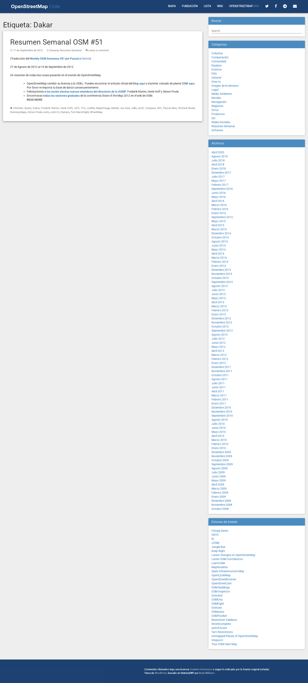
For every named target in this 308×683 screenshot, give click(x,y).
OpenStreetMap (244, 6)
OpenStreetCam (221, 583)
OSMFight (217, 603)
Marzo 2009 (219, 488)
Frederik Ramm (50, 108)
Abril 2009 (217, 484)
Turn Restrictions (222, 632)
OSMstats (217, 611)
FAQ (214, 73)
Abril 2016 (217, 201)
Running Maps (18, 112)
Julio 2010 (218, 423)
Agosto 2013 (219, 286)
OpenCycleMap (221, 575)
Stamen (64, 112)
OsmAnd (216, 595)
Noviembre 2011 (221, 371)
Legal (214, 89)
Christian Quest (22, 108)
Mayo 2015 (218, 221)
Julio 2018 (218, 160)
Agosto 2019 (219, 156)
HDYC (215, 534)
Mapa (172, 6)
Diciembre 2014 (221, 233)
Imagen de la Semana (224, 85)
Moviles (216, 97)
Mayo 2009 (218, 480)
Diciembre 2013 (221, 269)
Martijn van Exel (120, 108)
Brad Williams (207, 672)
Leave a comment (98, 50)
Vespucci (217, 640)
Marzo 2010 (219, 440)
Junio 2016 (218, 192)
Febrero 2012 (219, 359)
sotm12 (54, 112)
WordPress (161, 672)
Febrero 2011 (219, 399)
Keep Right (218, 551)
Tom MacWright (80, 112)
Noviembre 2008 (221, 504)
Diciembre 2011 (221, 367)
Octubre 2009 (220, 460)
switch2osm (219, 628)
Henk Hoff (66, 108)
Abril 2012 (217, 350)
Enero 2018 (218, 168)
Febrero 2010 (219, 444)
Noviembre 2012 (221, 322)
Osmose (216, 607)
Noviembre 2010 (221, 411)
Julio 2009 (218, 472)
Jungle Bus (218, 547)
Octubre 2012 (220, 326)
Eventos (216, 69)
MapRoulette (219, 567)
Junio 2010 (218, 427)
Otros (215, 110)
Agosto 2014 (219, 241)
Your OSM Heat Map (224, 644)
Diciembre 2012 (221, 318)
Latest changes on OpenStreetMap (233, 555)
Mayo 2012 (218, 346)
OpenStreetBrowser (223, 579)
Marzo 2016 (219, 205)
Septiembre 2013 (222, 282)
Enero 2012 (218, 363)
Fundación (190, 6)
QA (213, 118)
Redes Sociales (220, 122)
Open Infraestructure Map (227, 571)
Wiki (220, 6)
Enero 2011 (218, 403)
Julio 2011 (218, 383)
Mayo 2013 (218, 298)
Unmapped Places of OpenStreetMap (234, 636)
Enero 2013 (218, 314)
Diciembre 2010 (221, 407)
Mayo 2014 (218, 249)
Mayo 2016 (218, 196)
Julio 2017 (218, 176)
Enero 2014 (218, 265)
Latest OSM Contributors (227, 559)
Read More (34, 99)
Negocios (217, 106)
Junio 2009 (218, 476)
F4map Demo (219, 530)
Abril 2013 (217, 302)
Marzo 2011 (219, 395)
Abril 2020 (217, 152)
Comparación (220, 57)
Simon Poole (35, 112)
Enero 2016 (218, 213)
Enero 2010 (218, 448)
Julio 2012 (218, 338)
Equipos (216, 65)
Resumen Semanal (71, 50)
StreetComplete (221, 623)
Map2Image (103, 108)
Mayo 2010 (218, 431)
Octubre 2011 (220, 375)
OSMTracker (219, 615)
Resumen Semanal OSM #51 (56, 42)
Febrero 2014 (219, 261)
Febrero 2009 (219, 492)
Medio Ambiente (221, 93)
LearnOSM (218, 563)
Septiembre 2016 (222, 188)
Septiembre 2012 (222, 330)
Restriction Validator (224, 619)
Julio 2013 (218, 290)
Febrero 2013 (219, 310)
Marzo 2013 (219, 306)
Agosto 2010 (219, 419)
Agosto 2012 (219, 334)
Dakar (36, 108)
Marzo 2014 (219, 257)
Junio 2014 (218, 245)
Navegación (218, 102)
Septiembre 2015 (222, 217)
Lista (207, 6)
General (54, 50)
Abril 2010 (217, 436)
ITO (83, 108)
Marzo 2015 (219, 229)
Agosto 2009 (219, 468)
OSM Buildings (220, 587)
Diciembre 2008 (221, 500)
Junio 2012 (218, 342)
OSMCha (217, 599)
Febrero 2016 (219, 209)
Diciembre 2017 (221, 172)
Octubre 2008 (220, 508)
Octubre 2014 (220, 237)
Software (217, 130)
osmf (141, 108)
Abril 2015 (217, 225)
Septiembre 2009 (222, 464)
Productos (218, 114)
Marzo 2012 (219, 354)
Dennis (86, 58)
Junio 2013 (218, 294)
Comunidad (218, 61)
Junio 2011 (218, 387)
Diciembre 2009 (221, 452)
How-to (216, 81)
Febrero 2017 (219, 184)
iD (212, 538)
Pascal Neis (170, 108)
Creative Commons (201, 669)
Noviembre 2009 (221, 456)
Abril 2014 (217, 253)
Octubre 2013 (220, 278)
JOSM (215, 542)
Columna (217, 53)
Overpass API (153, 108)
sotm (46, 112)
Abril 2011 (217, 391)
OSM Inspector (220, 591)
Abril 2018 (217, 164)
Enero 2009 (218, 496)
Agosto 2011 (219, 379)
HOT (76, 108)
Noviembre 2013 (221, 273)
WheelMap (96, 112)
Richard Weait (186, 108)
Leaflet (91, 108)
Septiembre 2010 (222, 415)
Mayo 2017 (218, 180)
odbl (133, 108)
